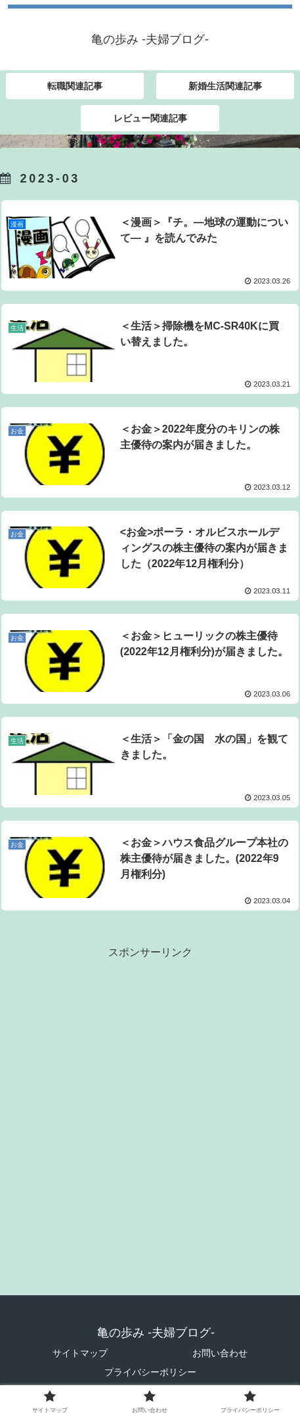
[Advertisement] (150, 1112)
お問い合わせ (219, 1353)
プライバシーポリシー (150, 1372)
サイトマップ (80, 1353)
